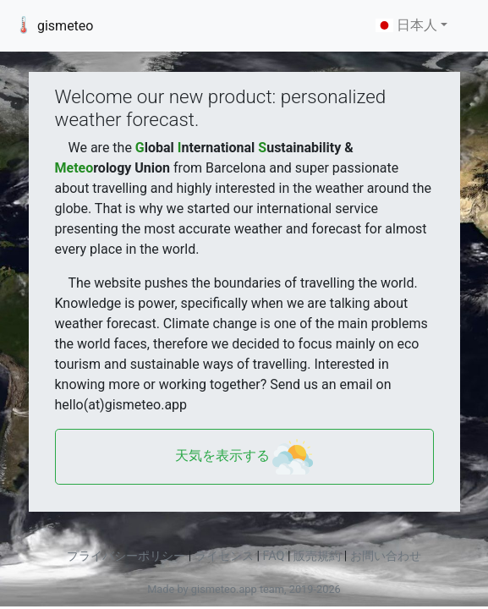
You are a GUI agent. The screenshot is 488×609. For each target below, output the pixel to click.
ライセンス (224, 556)
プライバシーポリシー (126, 556)
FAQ (274, 556)
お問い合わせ (385, 556)
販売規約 (317, 556)
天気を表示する (244, 456)
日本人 (406, 25)
